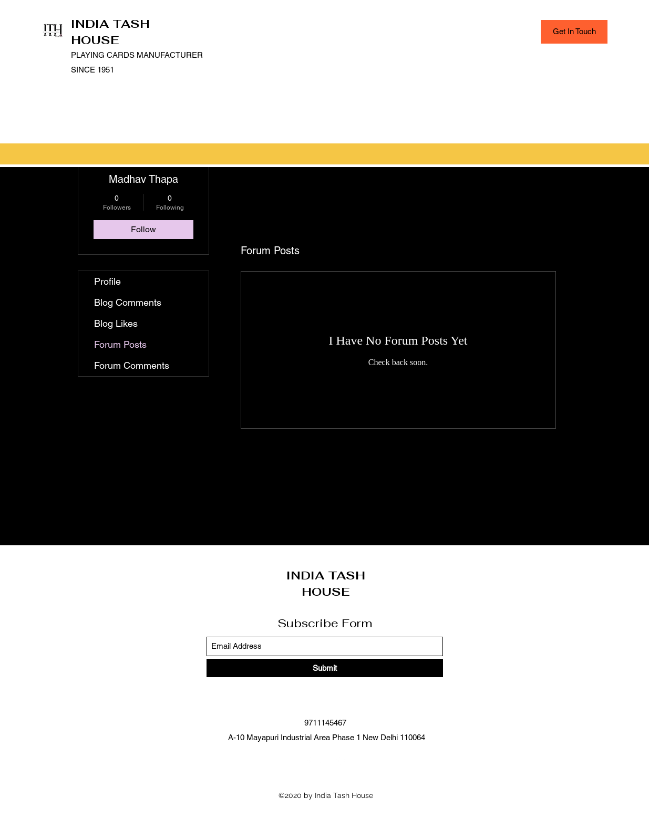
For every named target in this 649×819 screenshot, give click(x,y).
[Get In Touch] (574, 32)
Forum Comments (131, 365)
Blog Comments (127, 302)
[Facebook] (309, 761)
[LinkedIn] (325, 761)
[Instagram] (340, 761)
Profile (107, 281)
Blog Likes (116, 323)
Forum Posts (120, 344)
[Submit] (325, 668)
